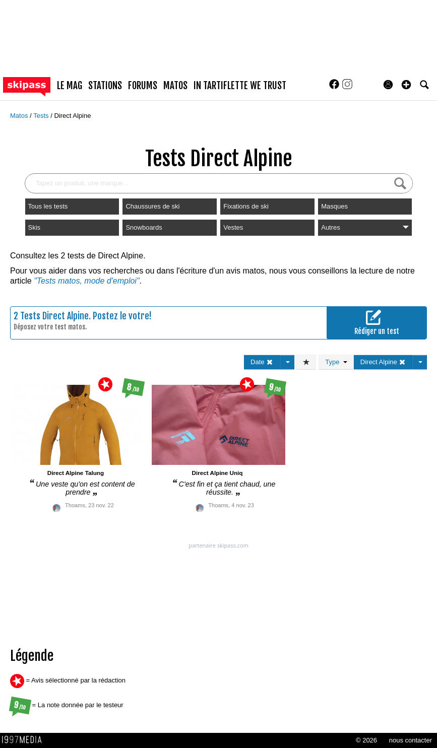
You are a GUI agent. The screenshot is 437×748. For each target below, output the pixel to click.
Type (336, 362)
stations (105, 86)
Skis (34, 227)
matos (175, 86)
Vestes (233, 227)
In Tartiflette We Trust (240, 86)
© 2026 (366, 740)
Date (262, 362)
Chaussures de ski (152, 206)
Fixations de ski (246, 206)
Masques (334, 206)
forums (142, 86)
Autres (365, 227)
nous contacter (410, 740)
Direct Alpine (72, 115)
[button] (406, 84)
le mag (69, 86)
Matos (20, 115)
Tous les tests (48, 206)
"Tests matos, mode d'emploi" (86, 281)
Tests (41, 115)
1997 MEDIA (24, 740)
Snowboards (144, 227)
